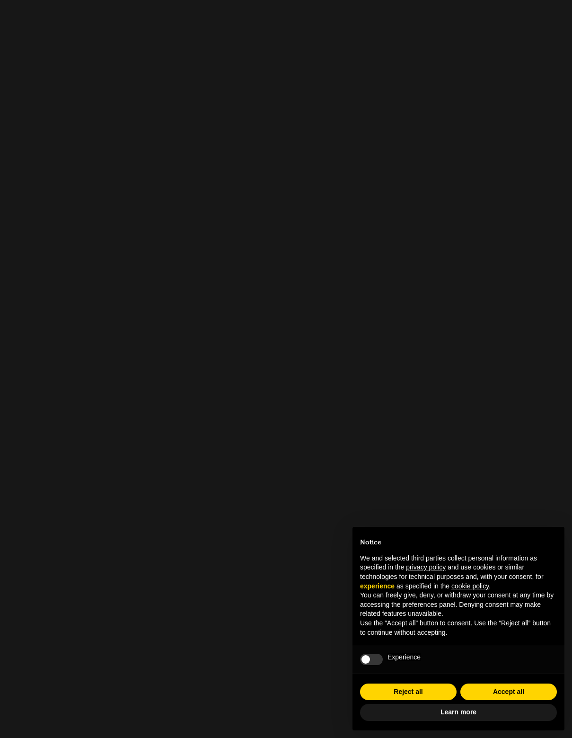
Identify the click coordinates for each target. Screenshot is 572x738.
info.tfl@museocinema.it (286, 567)
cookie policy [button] (470, 586)
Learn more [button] (458, 712)
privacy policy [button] (426, 567)
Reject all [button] (408, 691)
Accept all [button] (508, 691)
